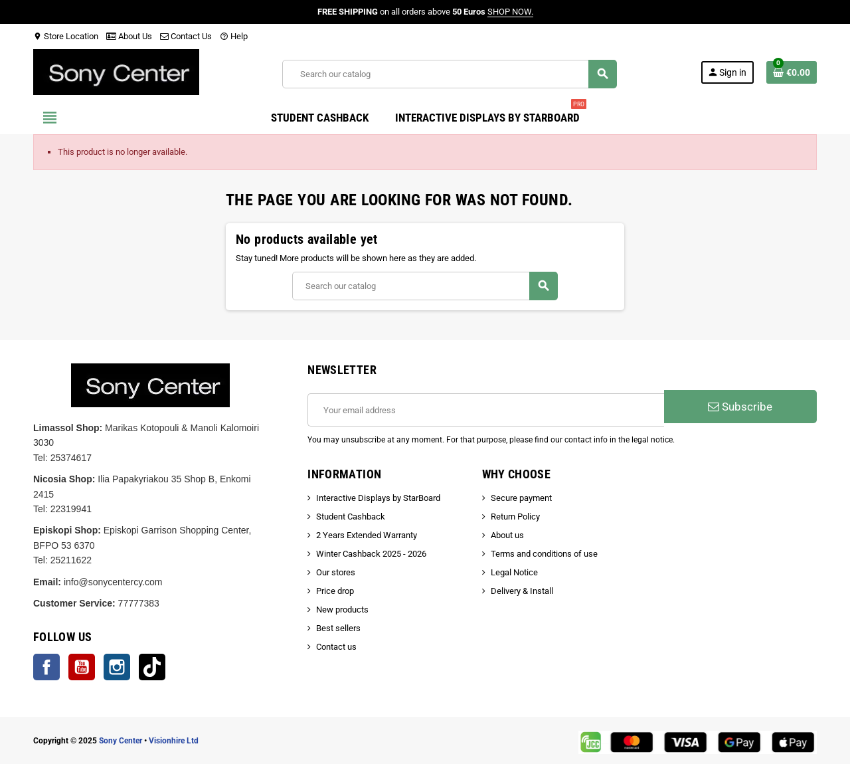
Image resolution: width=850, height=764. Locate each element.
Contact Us (186, 36)
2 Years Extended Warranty (366, 535)
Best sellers (338, 628)
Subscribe (740, 406)
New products (342, 610)
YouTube (81, 667)
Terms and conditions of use (544, 554)
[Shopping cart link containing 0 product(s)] (791, 72)
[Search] (449, 74)
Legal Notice (514, 572)
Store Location (65, 36)
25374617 (71, 457)
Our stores (335, 572)
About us (507, 535)
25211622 (71, 560)
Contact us (336, 647)
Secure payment (521, 498)
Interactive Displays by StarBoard (378, 498)
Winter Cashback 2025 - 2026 (371, 554)
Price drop (335, 591)
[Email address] (485, 410)
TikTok (152, 667)
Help (234, 36)
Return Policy (515, 517)
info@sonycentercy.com (113, 582)
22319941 (71, 509)
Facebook (46, 667)
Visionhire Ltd (174, 740)
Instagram (117, 667)
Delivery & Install (522, 591)
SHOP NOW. (510, 12)
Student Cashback (350, 517)
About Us (129, 36)
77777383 (138, 603)
